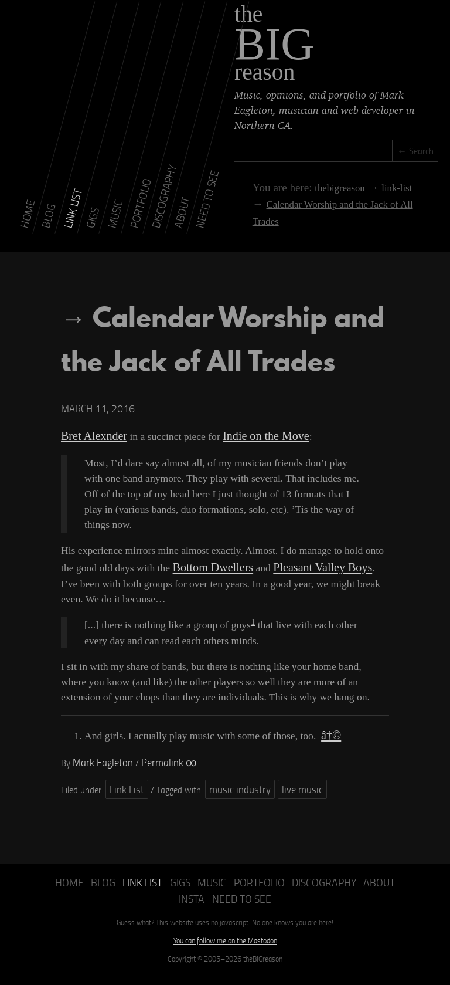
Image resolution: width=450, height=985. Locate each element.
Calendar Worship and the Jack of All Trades (334, 202)
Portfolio (242, 893)
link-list (369, 187)
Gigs (171, 893)
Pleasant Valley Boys (306, 587)
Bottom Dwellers (208, 587)
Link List (124, 802)
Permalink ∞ (158, 776)
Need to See (225, 908)
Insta (383, 893)
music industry (231, 802)
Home (67, 893)
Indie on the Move (252, 457)
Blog (98, 893)
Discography (301, 893)
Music (200, 893)
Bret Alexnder (90, 457)
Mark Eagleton (99, 776)
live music (286, 802)
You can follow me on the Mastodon (225, 948)
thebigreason (314, 187)
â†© (330, 752)
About (351, 893)
